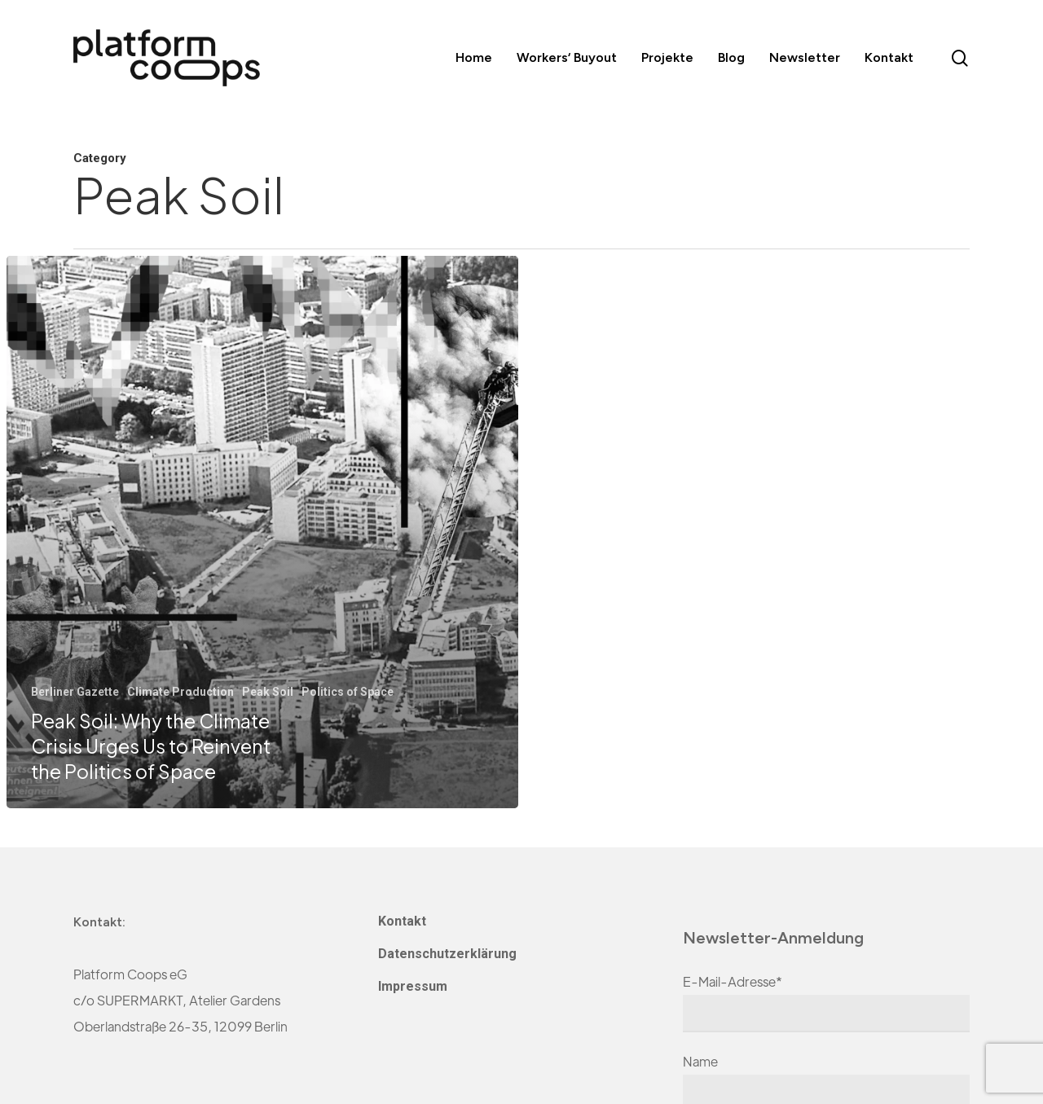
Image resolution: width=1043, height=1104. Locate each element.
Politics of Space (347, 691)
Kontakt (402, 921)
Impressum (412, 986)
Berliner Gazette (75, 691)
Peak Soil (267, 691)
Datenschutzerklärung (447, 953)
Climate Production (180, 691)
